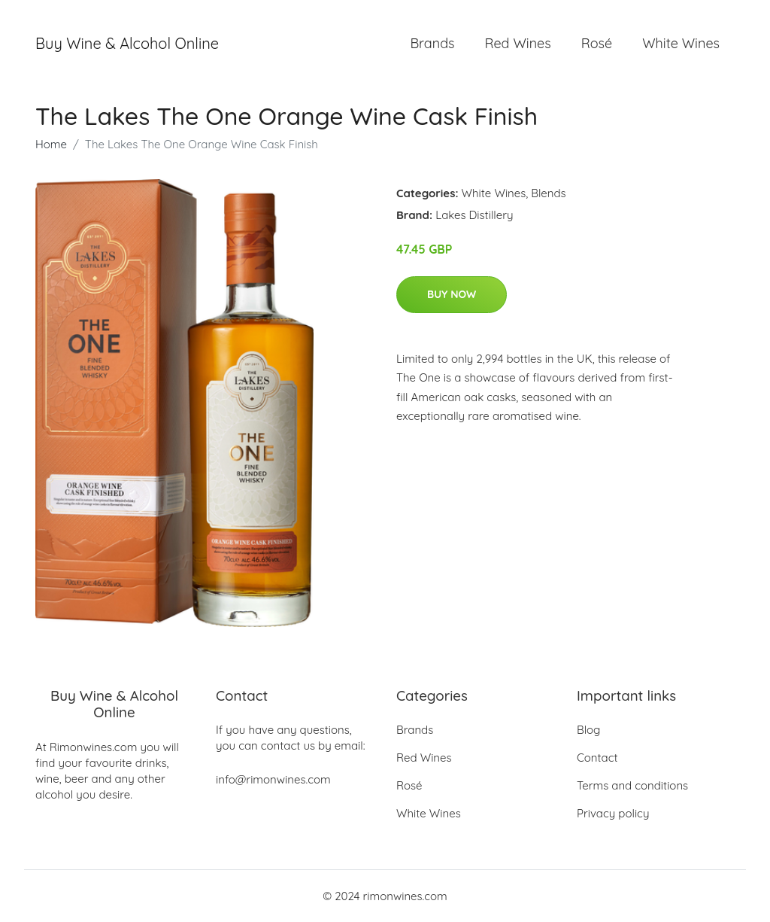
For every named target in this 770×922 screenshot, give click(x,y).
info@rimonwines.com (273, 779)
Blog (588, 730)
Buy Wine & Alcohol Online (127, 43)
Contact (597, 757)
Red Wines (517, 43)
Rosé (596, 43)
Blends (548, 193)
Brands (432, 43)
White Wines (681, 43)
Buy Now (451, 294)
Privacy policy (613, 813)
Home (51, 144)
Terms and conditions (632, 785)
